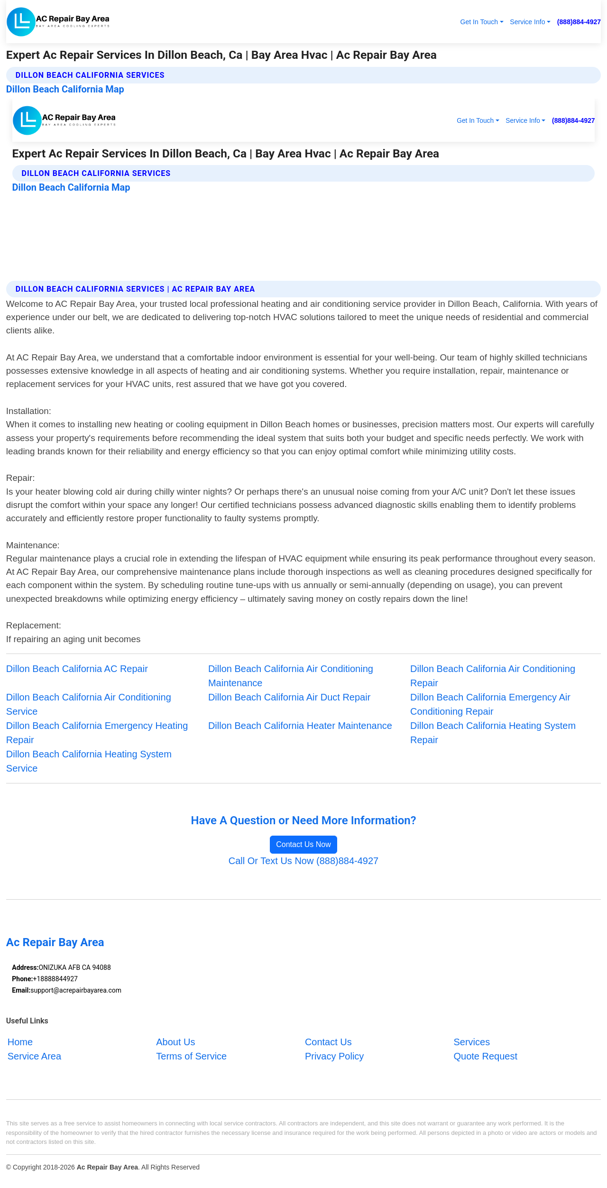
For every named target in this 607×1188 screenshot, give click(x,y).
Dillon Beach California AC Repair (77, 668)
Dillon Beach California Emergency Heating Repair (97, 732)
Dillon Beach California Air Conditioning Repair (492, 675)
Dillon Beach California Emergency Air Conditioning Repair (490, 704)
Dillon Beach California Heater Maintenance (300, 725)
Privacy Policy (334, 1056)
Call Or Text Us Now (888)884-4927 (303, 861)
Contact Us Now (303, 844)
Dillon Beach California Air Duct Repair (289, 697)
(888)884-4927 (579, 22)
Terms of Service (191, 1056)
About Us (175, 1042)
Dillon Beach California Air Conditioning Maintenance (290, 675)
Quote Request (485, 1056)
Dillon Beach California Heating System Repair (493, 732)
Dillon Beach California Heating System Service (89, 761)
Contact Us (328, 1042)
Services (471, 1042)
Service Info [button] (527, 22)
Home (20, 1042)
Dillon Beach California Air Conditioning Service (88, 704)
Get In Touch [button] (479, 22)
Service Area (34, 1056)
